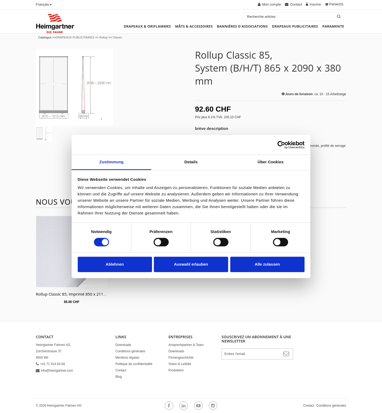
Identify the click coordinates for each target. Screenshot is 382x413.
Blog (118, 377)
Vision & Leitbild (179, 364)
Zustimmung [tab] (111, 162)
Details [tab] (191, 162)
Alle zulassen (267, 264)
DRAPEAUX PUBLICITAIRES (75, 37)
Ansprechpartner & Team (186, 345)
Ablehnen (115, 264)
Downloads (123, 345)
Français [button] (44, 4)
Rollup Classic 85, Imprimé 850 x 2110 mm (75, 294)
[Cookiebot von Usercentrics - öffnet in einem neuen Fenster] (281, 145)
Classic (117, 37)
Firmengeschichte (181, 357)
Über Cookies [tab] (271, 162)
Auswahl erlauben (191, 264)
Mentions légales (127, 357)
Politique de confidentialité (133, 364)
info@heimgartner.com (54, 370)
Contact (120, 370)
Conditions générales (130, 351)
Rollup (103, 37)
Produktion (176, 370)
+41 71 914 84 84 (50, 364)
